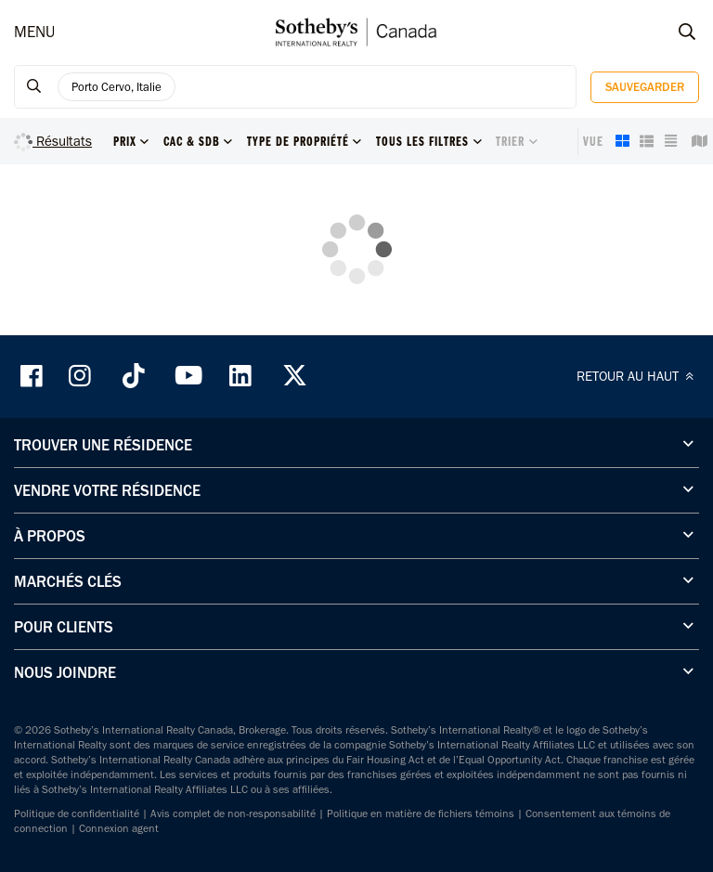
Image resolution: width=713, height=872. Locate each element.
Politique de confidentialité (76, 813)
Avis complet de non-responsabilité (233, 813)
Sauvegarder (644, 87)
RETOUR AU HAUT (638, 376)
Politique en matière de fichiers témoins (420, 813)
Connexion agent (119, 828)
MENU (34, 31)
